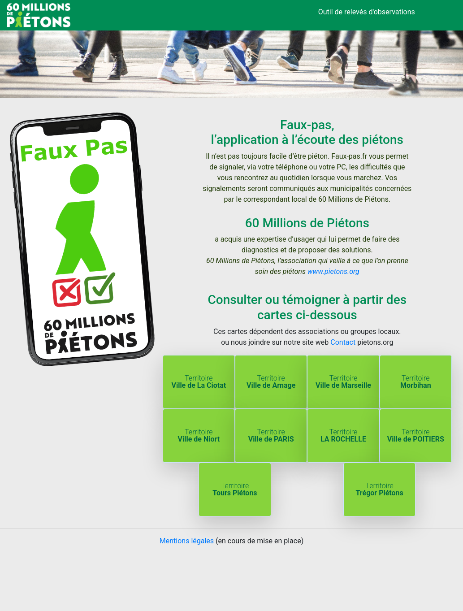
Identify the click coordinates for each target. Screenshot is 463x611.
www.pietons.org (333, 271)
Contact (342, 342)
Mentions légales (187, 541)
